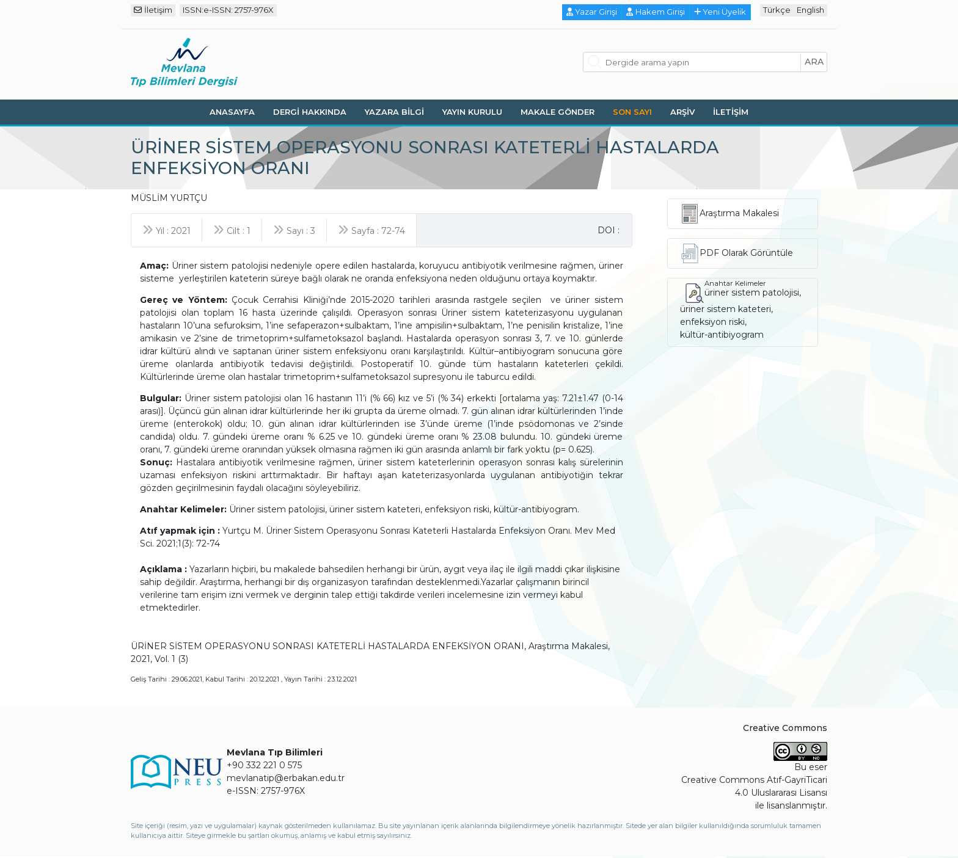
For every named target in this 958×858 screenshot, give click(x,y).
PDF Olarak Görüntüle (746, 252)
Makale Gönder (557, 112)
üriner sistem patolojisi (751, 292)
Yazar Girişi (592, 11)
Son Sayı (632, 112)
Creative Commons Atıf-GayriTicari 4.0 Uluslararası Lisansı (754, 786)
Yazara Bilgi (394, 112)
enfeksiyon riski (712, 321)
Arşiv (682, 112)
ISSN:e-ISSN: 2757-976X (228, 10)
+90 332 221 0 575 (264, 765)
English (810, 10)
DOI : (609, 230)
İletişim (153, 10)
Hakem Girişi (655, 11)
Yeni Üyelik (720, 11)
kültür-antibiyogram (722, 334)
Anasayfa (232, 112)
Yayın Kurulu (472, 112)
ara (814, 61)
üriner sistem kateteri (725, 309)
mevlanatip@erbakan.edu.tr (286, 778)
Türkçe (777, 10)
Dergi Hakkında (309, 112)
